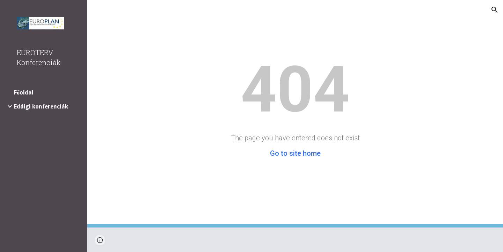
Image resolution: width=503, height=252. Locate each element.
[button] (494, 9)
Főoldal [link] (24, 92)
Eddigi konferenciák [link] (41, 106)
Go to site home (295, 153)
